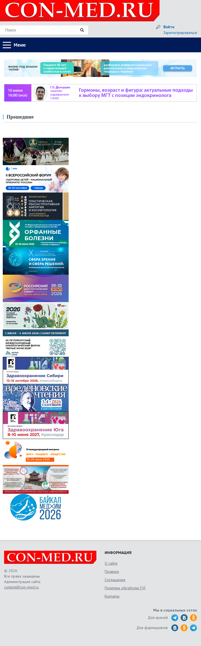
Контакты (112, 596)
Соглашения (115, 579)
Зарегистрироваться (180, 32)
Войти (168, 27)
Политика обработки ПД (125, 587)
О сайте (111, 563)
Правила (112, 571)
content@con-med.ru (21, 587)
